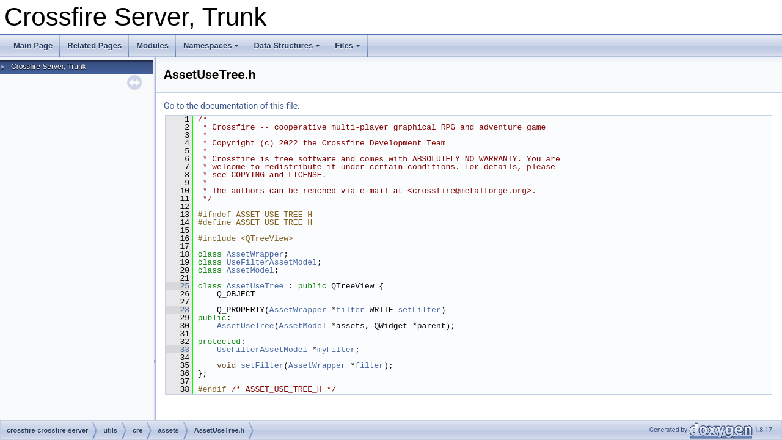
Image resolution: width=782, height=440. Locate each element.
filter (350, 309)
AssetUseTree (255, 286)
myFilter (336, 349)
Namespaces (211, 45)
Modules (152, 45)
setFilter (419, 309)
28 (177, 309)
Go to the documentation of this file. (232, 106)
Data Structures (287, 45)
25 (177, 286)
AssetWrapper (255, 254)
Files (347, 45)
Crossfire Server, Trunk (48, 66)
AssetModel (250, 270)
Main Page (33, 45)
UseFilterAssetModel (272, 262)
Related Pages (94, 45)
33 (177, 349)
